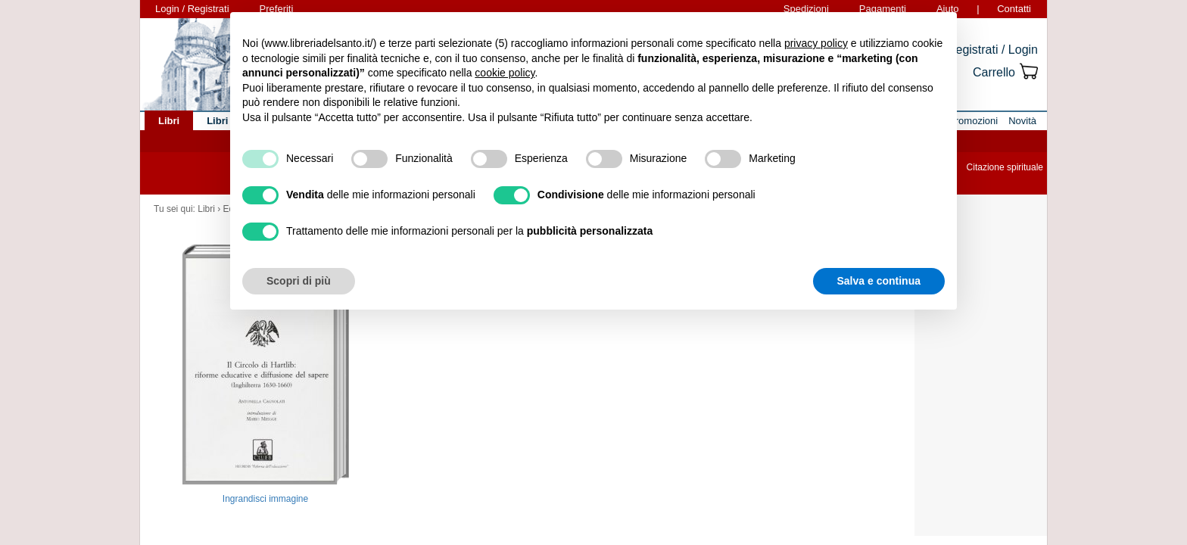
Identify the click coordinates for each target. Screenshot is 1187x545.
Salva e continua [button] (879, 281)
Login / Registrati (192, 8)
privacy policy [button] (816, 43)
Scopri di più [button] (298, 281)
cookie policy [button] (504, 73)
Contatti (1014, 8)
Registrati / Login (992, 49)
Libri (206, 209)
